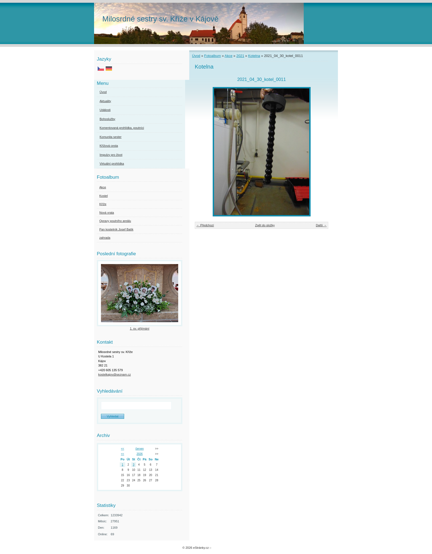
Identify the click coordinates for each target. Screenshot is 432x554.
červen (139, 448)
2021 (240, 56)
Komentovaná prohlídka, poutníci (122, 127)
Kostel (103, 195)
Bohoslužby (107, 119)
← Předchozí (205, 225)
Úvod (196, 56)
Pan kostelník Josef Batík (116, 229)
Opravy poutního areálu (115, 220)
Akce (228, 56)
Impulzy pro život (111, 154)
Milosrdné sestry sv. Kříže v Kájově (160, 19)
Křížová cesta (109, 145)
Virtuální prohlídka (112, 163)
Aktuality (105, 101)
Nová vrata (106, 212)
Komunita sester (110, 136)
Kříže (102, 204)
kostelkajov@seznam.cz (114, 374)
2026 (140, 453)
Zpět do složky (265, 225)
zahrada (104, 237)
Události (105, 110)
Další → (321, 225)
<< (122, 448)
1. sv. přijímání (140, 328)
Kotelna (254, 56)
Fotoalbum (212, 56)
